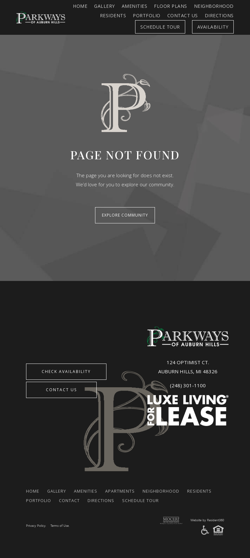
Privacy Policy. (37, 521)
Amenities (134, 6)
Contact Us (182, 15)
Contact (110, 496)
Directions (219, 15)
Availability (213, 27)
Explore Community (125, 213)
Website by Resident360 (205, 516)
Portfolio (146, 15)
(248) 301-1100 (188, 381)
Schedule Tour (160, 27)
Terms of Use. (62, 521)
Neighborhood (214, 6)
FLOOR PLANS (170, 6)
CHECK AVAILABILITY (70, 369)
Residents (113, 15)
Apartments (130, 487)
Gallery (104, 6)
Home (80, 6)
